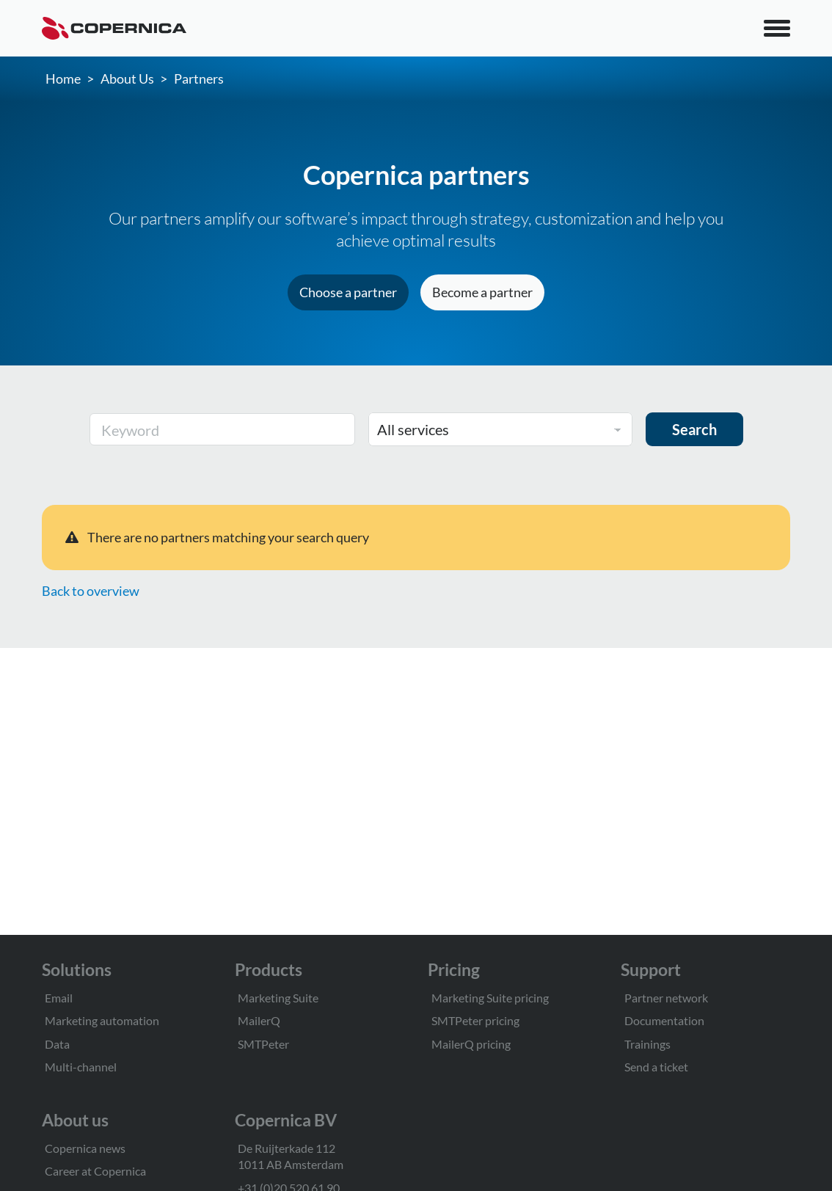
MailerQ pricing (471, 1044)
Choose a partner (348, 292)
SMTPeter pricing (475, 1020)
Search (694, 429)
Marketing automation (102, 1020)
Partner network (666, 998)
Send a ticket (656, 1067)
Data (57, 1044)
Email (59, 998)
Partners (199, 78)
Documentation (664, 1020)
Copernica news (85, 1148)
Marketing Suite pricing (490, 998)
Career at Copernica (95, 1171)
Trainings (647, 1044)
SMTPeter (263, 1044)
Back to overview (90, 591)
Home (63, 78)
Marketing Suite (278, 998)
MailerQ (259, 1020)
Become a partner (482, 292)
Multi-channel (81, 1067)
